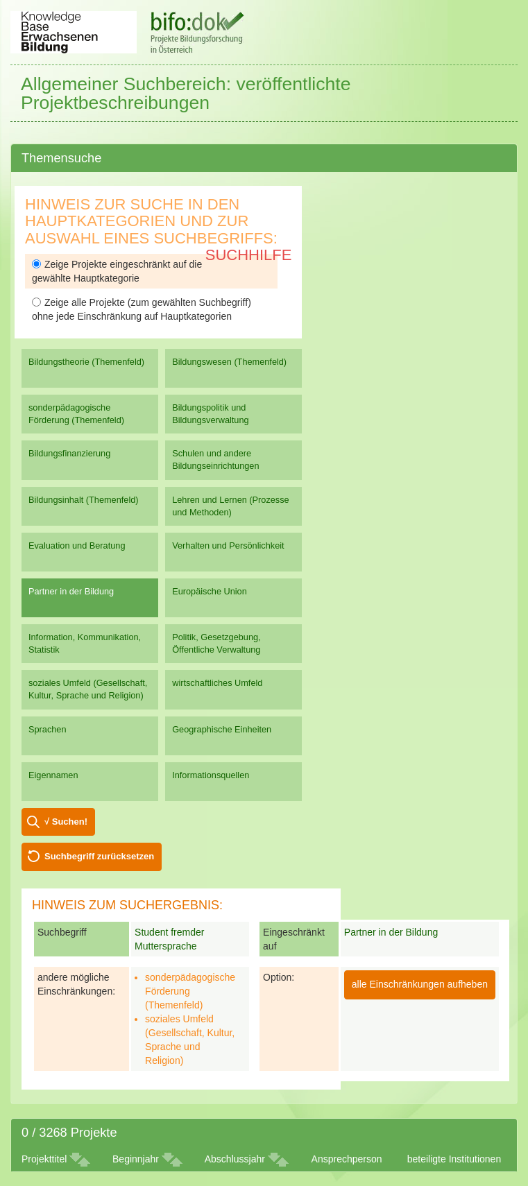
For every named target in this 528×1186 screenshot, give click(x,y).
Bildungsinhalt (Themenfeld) (83, 500)
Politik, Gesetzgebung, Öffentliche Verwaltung (216, 643)
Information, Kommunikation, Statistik (84, 643)
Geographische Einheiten (221, 729)
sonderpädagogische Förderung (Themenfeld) (76, 413)
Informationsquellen (210, 775)
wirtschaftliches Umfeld (217, 683)
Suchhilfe (248, 255)
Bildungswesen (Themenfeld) (229, 361)
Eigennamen (53, 775)
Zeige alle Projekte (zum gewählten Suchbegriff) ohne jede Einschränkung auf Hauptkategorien (141, 309)
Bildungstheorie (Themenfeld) (86, 361)
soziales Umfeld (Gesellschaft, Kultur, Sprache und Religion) (87, 689)
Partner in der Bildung (71, 591)
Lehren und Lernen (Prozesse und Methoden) (230, 506)
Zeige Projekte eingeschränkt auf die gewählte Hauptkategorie (117, 271)
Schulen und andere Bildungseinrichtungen (215, 459)
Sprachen (47, 729)
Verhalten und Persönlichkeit (228, 545)
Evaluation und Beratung (76, 545)
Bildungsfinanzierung (69, 453)
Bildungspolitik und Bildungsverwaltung (210, 413)
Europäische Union (209, 591)
